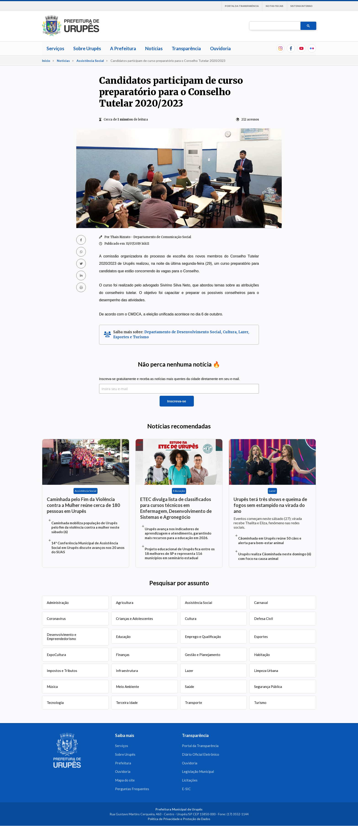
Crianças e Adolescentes (134, 618)
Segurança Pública (268, 686)
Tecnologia (55, 702)
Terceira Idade (127, 702)
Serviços (55, 48)
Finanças (122, 655)
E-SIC (186, 789)
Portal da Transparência (242, 6)
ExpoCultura (56, 655)
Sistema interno (301, 6)
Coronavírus (56, 618)
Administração (58, 602)
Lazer (189, 671)
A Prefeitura (123, 48)
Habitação (262, 655)
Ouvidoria (220, 48)
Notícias (154, 48)
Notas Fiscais (274, 6)
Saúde (189, 686)
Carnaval (261, 602)
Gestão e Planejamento (202, 655)
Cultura (190, 618)
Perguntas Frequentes (132, 789)
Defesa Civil (263, 618)
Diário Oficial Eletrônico (200, 754)
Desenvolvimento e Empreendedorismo (61, 636)
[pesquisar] (274, 26)
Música (52, 686)
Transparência (186, 48)
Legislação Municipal (198, 772)
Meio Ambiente (127, 686)
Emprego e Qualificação (203, 637)
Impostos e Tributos (62, 671)
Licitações (189, 780)
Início (46, 61)
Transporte (193, 702)
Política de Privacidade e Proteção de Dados (179, 819)
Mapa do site (125, 780)
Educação (123, 637)
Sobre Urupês (87, 48)
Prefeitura (123, 763)
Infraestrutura (127, 671)
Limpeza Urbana (266, 671)
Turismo (260, 702)
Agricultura (124, 602)
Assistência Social (90, 61)
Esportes (261, 637)
